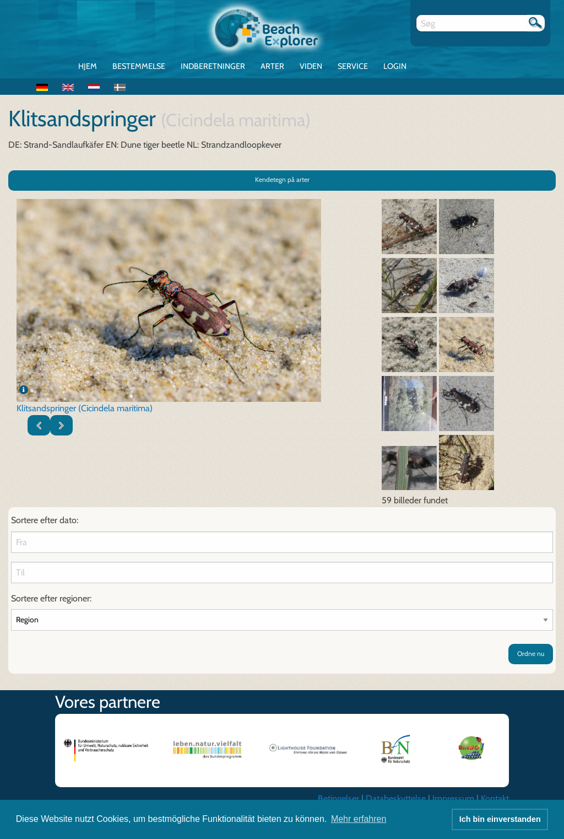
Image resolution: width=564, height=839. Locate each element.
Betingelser (338, 798)
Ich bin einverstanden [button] (500, 819)
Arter (272, 66)
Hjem (87, 66)
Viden (311, 66)
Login (394, 66)
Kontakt (495, 798)
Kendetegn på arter (282, 179)
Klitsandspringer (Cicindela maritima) (85, 408)
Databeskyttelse (396, 798)
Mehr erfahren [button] (359, 819)
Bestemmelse (138, 66)
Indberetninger (213, 66)
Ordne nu (530, 653)
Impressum (453, 798)
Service (353, 66)
